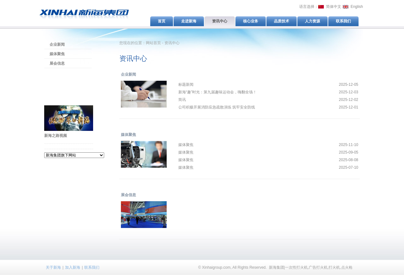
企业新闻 (57, 44)
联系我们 (91, 267)
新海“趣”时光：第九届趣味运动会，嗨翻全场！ (217, 92)
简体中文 (333, 6)
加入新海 (72, 267)
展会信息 (57, 63)
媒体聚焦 (57, 54)
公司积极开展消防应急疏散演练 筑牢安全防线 (216, 107)
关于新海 (53, 267)
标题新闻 (185, 84)
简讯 (182, 99)
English (357, 6)
